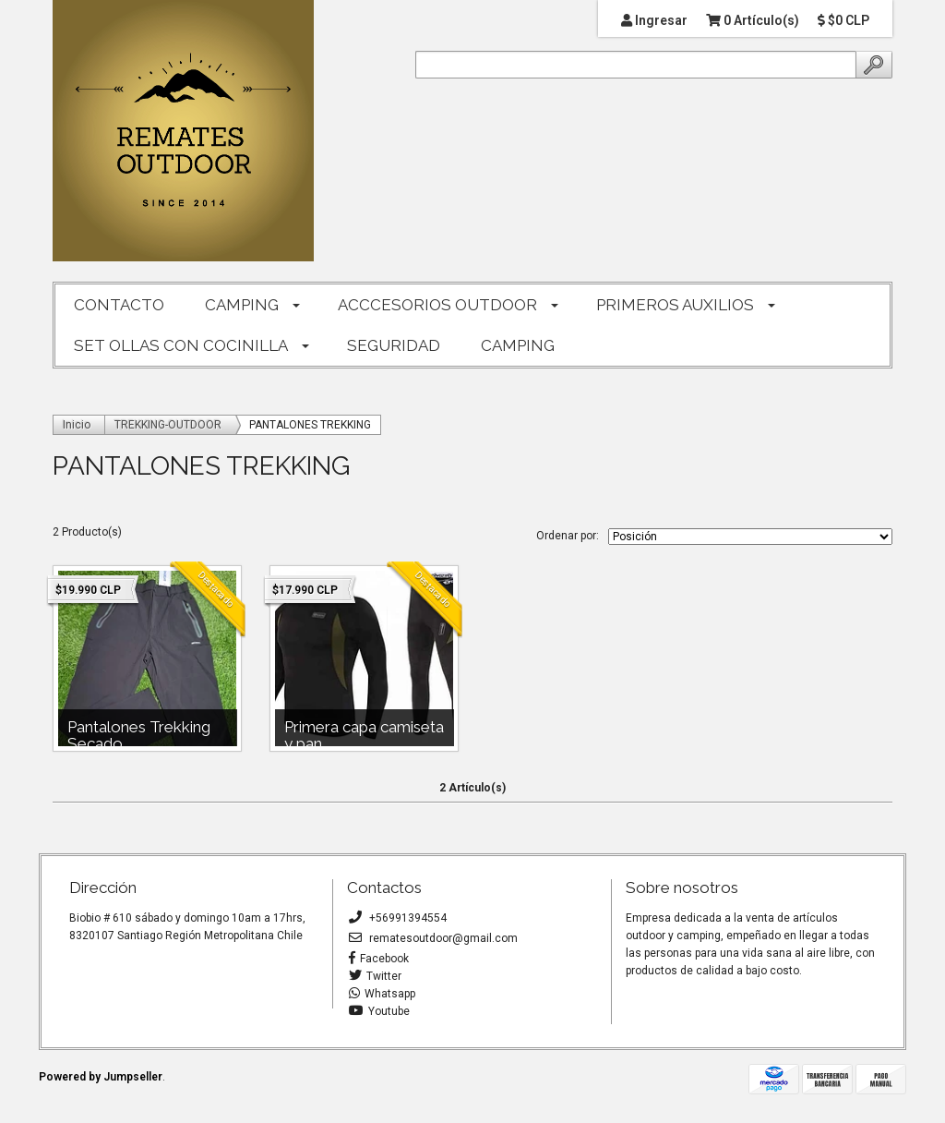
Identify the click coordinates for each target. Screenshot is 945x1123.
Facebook (379, 958)
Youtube (379, 1011)
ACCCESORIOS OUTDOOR (437, 305)
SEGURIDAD (393, 345)
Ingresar (654, 20)
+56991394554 (398, 918)
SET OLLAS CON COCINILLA (181, 345)
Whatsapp (382, 993)
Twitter (375, 976)
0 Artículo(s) (752, 20)
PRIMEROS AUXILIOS (675, 305)
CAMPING (242, 305)
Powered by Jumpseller (100, 1076)
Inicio (76, 424)
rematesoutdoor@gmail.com (433, 938)
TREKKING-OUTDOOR (167, 424)
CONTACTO (119, 305)
